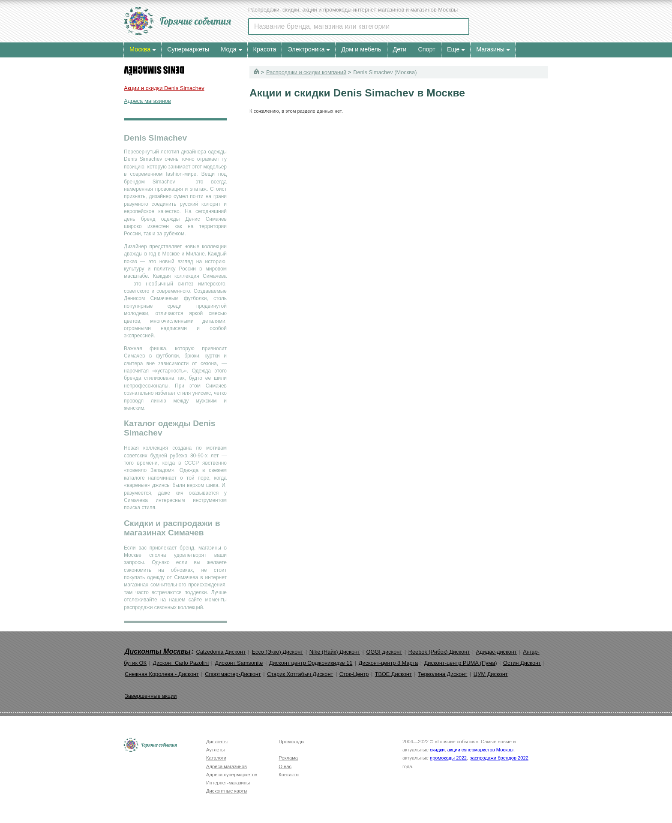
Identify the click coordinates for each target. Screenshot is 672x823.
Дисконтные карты (226, 790)
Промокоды (291, 741)
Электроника (306, 49)
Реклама (288, 757)
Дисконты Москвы (158, 651)
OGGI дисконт (384, 652)
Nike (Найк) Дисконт (334, 652)
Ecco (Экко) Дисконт (277, 652)
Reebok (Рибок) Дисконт (439, 652)
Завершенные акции (151, 696)
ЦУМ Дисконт (491, 674)
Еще (453, 49)
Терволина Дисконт (442, 674)
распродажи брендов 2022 (498, 757)
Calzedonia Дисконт (221, 652)
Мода (228, 49)
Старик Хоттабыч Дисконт (300, 674)
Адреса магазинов (147, 101)
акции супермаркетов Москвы (480, 749)
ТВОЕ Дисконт (393, 674)
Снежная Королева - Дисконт (162, 674)
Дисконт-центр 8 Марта (388, 663)
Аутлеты (215, 749)
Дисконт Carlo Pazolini (181, 663)
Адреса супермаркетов (231, 774)
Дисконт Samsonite (239, 663)
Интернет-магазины (228, 782)
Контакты (289, 774)
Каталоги (216, 757)
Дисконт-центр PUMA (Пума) (460, 663)
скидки (437, 749)
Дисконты (217, 741)
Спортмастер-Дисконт (233, 674)
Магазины (490, 49)
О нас (285, 766)
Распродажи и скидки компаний (306, 72)
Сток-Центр (354, 674)
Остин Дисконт (522, 663)
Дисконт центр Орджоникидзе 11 (310, 663)
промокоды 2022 (448, 757)
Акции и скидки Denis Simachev (164, 88)
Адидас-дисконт (496, 652)
